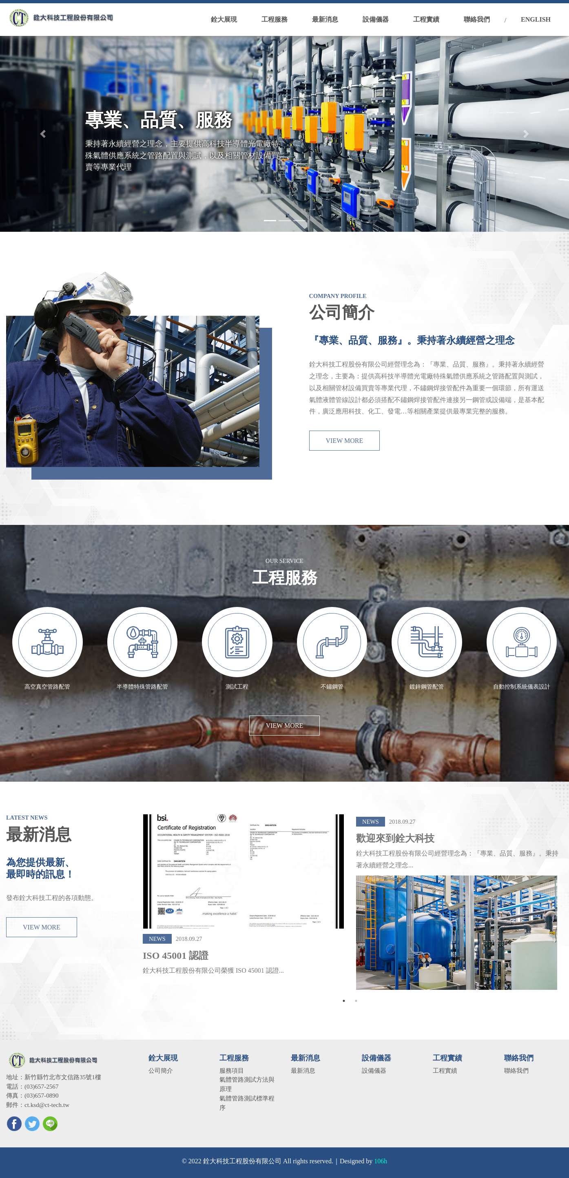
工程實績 (445, 1070)
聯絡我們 (516, 1070)
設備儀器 (374, 1070)
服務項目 (231, 1070)
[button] (42, 134)
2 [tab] (356, 1001)
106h (380, 1161)
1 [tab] (344, 1001)
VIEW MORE (344, 450)
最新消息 (303, 1070)
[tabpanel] (243, 909)
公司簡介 (160, 1070)
